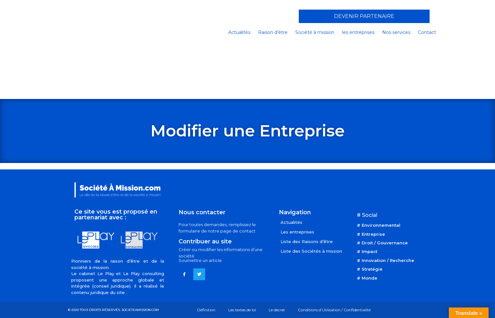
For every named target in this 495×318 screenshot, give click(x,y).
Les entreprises (297, 231)
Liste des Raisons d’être (307, 241)
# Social (367, 215)
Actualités (239, 32)
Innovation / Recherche (388, 260)
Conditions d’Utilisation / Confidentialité (334, 309)
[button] (364, 16)
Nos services (396, 32)
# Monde (367, 278)
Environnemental (381, 225)
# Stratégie (369, 269)
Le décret (277, 309)
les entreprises (358, 32)
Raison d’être (273, 32)
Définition (206, 309)
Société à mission (314, 32)
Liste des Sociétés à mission (311, 251)
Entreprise (373, 234)
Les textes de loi (242, 309)
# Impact (367, 251)
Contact (427, 32)
